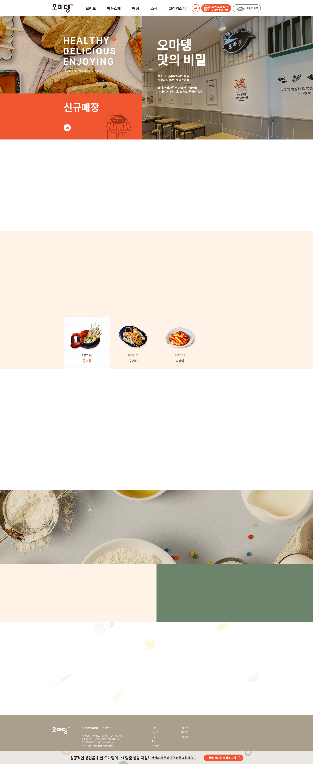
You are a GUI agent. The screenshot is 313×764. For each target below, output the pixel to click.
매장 (135, 8)
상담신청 (184, 737)
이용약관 (107, 728)
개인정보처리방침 (90, 728)
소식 (153, 8)
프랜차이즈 (247, 8)
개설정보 (184, 732)
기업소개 (184, 728)
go (67, 128)
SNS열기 (196, 8)
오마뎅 (62, 8)
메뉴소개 (114, 8)
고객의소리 (177, 8)
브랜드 (90, 8)
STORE (216, 8)
